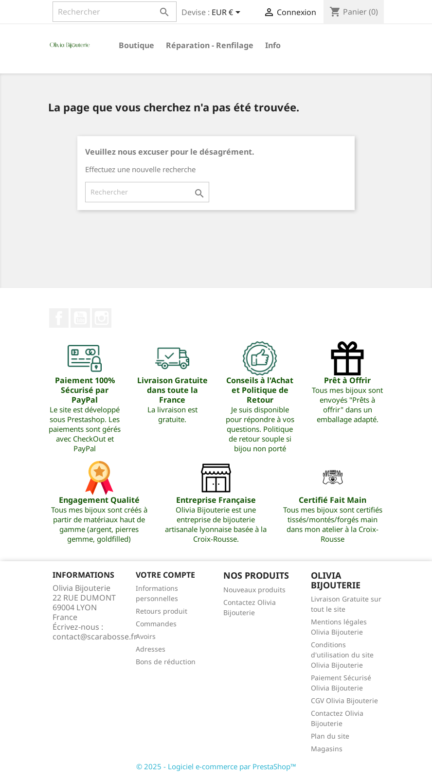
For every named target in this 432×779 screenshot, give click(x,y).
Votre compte (165, 574)
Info (273, 45)
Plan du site (330, 736)
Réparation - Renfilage (209, 45)
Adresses (150, 649)
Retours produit (161, 611)
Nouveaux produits (254, 589)
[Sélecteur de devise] (228, 13)
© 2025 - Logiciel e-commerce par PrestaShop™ (216, 766)
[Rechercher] (115, 11)
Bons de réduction (166, 661)
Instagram (101, 318)
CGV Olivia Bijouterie (344, 700)
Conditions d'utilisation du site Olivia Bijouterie (342, 655)
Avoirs (146, 636)
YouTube (80, 318)
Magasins (326, 748)
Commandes (156, 623)
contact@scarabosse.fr (95, 636)
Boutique (136, 45)
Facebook (59, 318)
